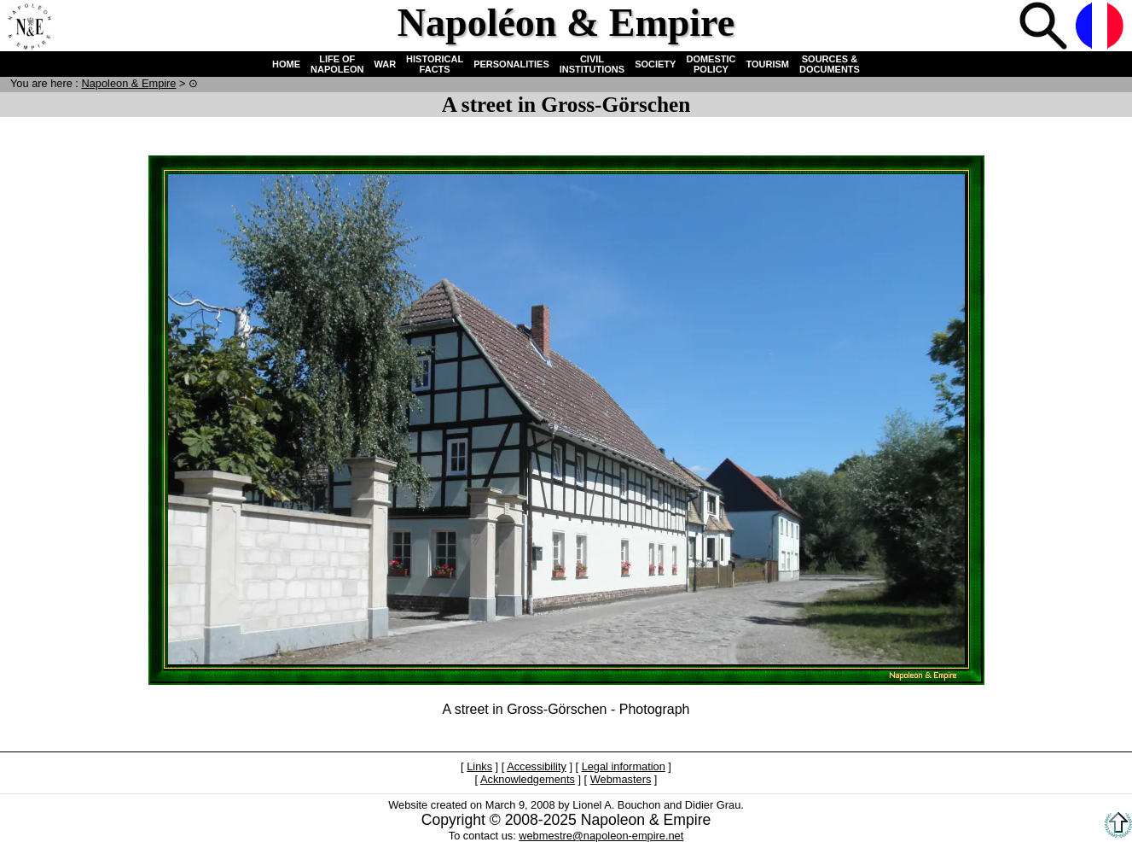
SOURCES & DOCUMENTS (829, 64)
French (1101, 27)
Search (1045, 27)
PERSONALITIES (511, 64)
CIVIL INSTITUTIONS (592, 64)
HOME (286, 64)
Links (479, 766)
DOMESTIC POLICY (710, 64)
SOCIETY (655, 64)
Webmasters (621, 779)
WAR (385, 64)
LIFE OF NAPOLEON (337, 64)
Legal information (623, 766)
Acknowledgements (527, 779)
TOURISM (768, 64)
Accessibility (536, 766)
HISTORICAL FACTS (434, 64)
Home (29, 27)
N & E (128, 83)
